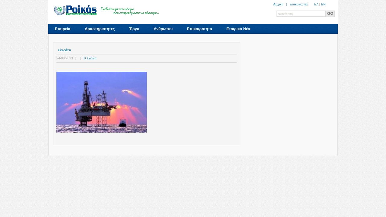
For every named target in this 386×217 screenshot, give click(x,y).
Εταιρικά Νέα (238, 29)
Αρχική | (281, 4)
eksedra (64, 50)
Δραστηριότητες (100, 29)
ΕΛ (316, 4)
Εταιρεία (63, 29)
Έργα (134, 29)
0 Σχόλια (90, 58)
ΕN (323, 4)
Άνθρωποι (163, 29)
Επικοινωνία (299, 4)
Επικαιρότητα (199, 29)
